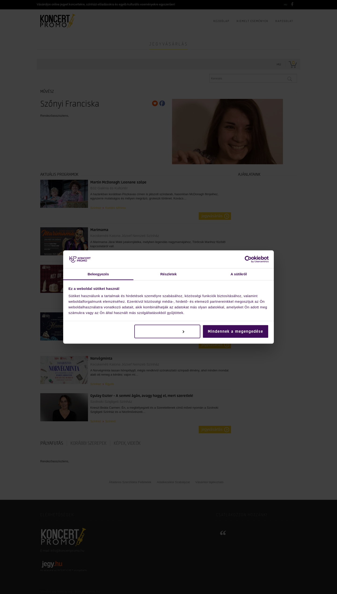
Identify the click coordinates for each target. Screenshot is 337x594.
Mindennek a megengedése (235, 331)
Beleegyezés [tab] (98, 274)
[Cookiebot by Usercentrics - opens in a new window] (248, 259)
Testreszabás (167, 331)
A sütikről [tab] (239, 274)
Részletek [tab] (168, 274)
